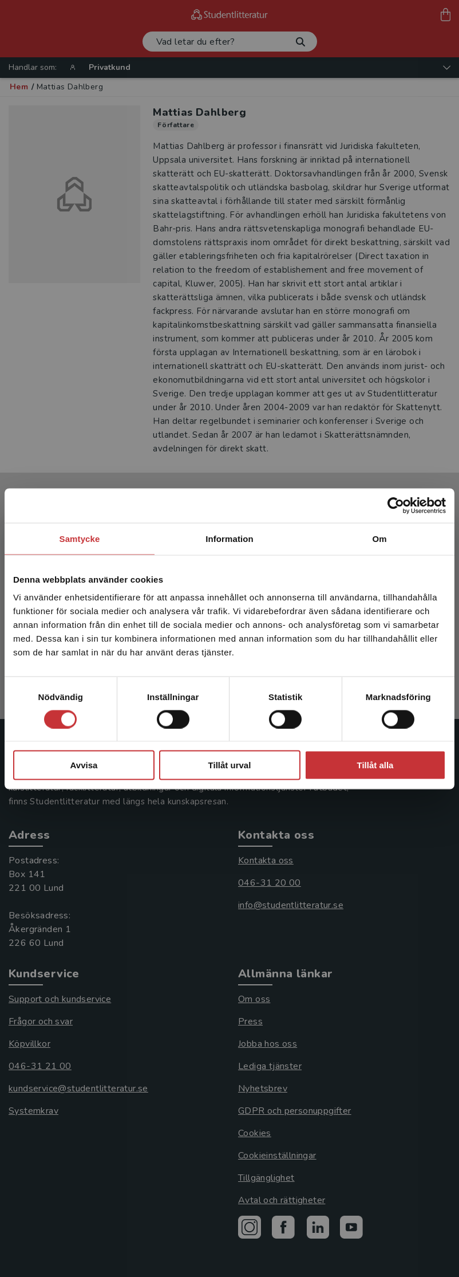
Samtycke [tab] (80, 538)
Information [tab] (229, 538)
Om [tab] (379, 538)
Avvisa (84, 765)
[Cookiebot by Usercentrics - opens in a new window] (396, 505)
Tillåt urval (229, 765)
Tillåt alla (375, 765)
